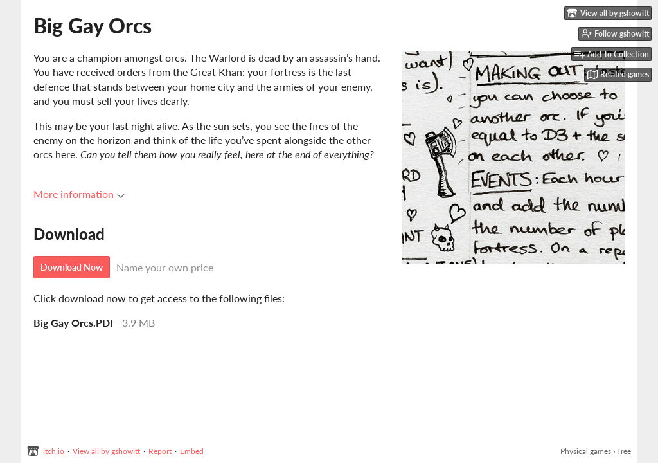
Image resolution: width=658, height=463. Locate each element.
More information (79, 194)
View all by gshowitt (106, 451)
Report (160, 451)
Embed (192, 451)
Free (624, 451)
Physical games (585, 451)
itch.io (53, 451)
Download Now (71, 267)
